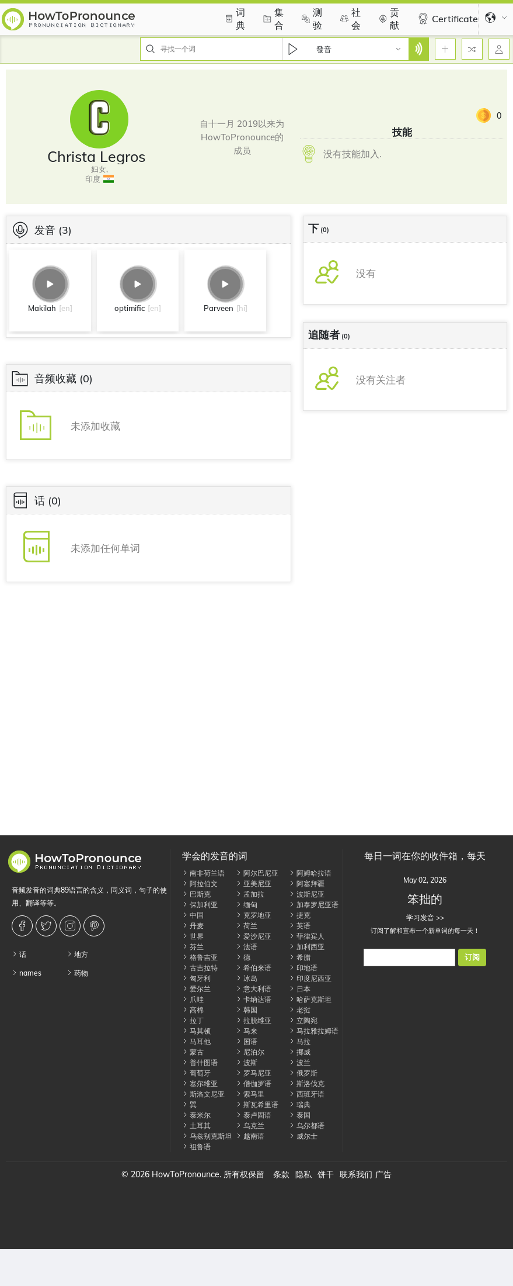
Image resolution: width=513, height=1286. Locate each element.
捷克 (299, 915)
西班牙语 (306, 1094)
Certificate (446, 19)
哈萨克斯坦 (310, 999)
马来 (246, 1030)
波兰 (299, 1062)
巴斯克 (196, 894)
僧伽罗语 (253, 1083)
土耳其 (196, 1125)
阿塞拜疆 (306, 883)
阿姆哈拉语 (310, 873)
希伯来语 (253, 967)
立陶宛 (303, 1020)
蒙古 (193, 1052)
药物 (77, 973)
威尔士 (303, 1136)
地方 (77, 954)
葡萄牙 (196, 1073)
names (26, 973)
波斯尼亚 (306, 894)
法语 (246, 946)
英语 (299, 925)
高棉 (193, 1009)
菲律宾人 (306, 936)
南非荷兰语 (203, 873)
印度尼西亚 (310, 978)
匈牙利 (196, 978)
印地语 (303, 967)
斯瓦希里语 (257, 1104)
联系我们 (356, 1174)
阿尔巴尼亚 (257, 873)
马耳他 (196, 1041)
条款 (281, 1174)
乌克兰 (250, 1125)
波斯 (246, 1062)
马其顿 (196, 1030)
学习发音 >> (425, 917)
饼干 (325, 1174)
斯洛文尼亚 (203, 1094)
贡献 (387, 18)
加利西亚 (306, 946)
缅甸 (246, 904)
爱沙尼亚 (253, 936)
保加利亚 (200, 904)
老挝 (299, 1009)
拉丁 (193, 1020)
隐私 (303, 1174)
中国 (193, 915)
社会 (349, 18)
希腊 (299, 957)
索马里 (250, 1094)
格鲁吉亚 (200, 957)
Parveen (218, 308)
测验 (310, 18)
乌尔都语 (306, 1125)
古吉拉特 (200, 967)
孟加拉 (250, 894)
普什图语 (200, 1062)
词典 (233, 18)
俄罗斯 (303, 1073)
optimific (129, 308)
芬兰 (193, 946)
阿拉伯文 (200, 883)
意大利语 (253, 988)
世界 (193, 936)
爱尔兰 (196, 988)
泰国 (299, 1115)
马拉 (299, 1041)
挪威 (299, 1052)
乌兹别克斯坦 (207, 1136)
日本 (299, 988)
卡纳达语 (253, 999)
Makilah (42, 308)
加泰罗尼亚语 (313, 904)
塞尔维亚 (200, 1083)
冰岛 (246, 978)
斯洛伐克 (306, 1083)
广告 (383, 1174)
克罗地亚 (253, 915)
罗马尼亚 (253, 1073)
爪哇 (193, 999)
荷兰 (246, 925)
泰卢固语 (253, 1115)
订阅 (472, 957)
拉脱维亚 (253, 1020)
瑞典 (299, 1104)
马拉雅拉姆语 (313, 1030)
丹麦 (193, 925)
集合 (272, 18)
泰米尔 (196, 1115)
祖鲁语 (196, 1146)
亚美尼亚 (253, 883)
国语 (246, 1041)
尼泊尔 (250, 1052)
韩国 (246, 1009)
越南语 (250, 1136)
